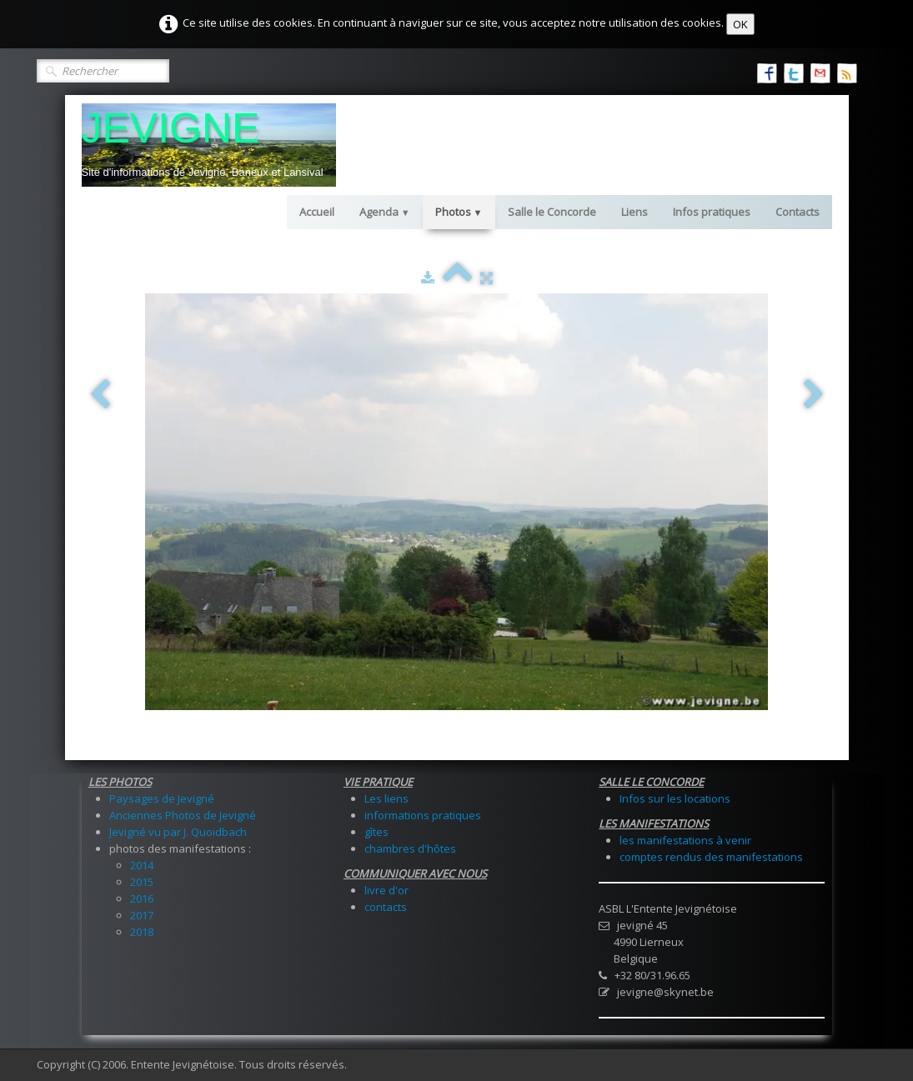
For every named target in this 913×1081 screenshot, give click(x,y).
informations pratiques (422, 815)
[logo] (209, 145)
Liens (634, 211)
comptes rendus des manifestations (711, 856)
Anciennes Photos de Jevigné (182, 815)
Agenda (384, 211)
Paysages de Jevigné (161, 798)
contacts (385, 906)
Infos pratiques (711, 211)
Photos (459, 211)
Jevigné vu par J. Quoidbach (178, 831)
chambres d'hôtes (410, 848)
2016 (141, 898)
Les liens (386, 798)
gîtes (376, 831)
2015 (141, 881)
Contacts (797, 211)
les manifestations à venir (685, 840)
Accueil (316, 211)
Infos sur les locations (675, 798)
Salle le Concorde (552, 211)
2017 (141, 915)
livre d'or (386, 890)
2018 (141, 931)
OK (740, 24)
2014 (141, 865)
